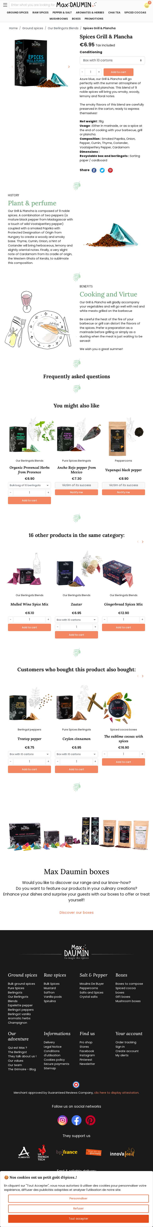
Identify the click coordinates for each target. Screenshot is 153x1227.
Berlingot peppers (21, 1010)
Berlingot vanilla (19, 1014)
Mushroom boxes (128, 1001)
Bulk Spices (52, 984)
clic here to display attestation (116, 1093)
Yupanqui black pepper (123, 470)
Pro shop (86, 1042)
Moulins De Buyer (92, 984)
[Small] (76, 485)
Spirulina (50, 1001)
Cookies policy (54, 1060)
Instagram (87, 1055)
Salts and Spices (91, 993)
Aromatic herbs (19, 1018)
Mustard (50, 988)
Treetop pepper (29, 739)
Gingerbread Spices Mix (123, 604)
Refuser (78, 1208)
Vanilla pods (53, 997)
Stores (84, 1047)
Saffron (49, 993)
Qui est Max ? (17, 1048)
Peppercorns (89, 988)
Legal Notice (53, 1047)
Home (13, 28)
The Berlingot (17, 1052)
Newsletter (87, 1064)
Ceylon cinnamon (77, 739)
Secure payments (56, 1064)
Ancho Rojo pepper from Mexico (76, 469)
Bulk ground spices (21, 984)
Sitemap (50, 1068)
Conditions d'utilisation (52, 1053)
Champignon (17, 1023)
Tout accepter (78, 1219)
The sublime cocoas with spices (123, 738)
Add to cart (118, 72)
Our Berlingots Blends (63, 28)
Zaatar (76, 604)
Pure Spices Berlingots (16, 990)
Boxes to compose (129, 984)
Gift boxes (123, 997)
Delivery (49, 1042)
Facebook (87, 1051)
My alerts (122, 1055)
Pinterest (86, 1060)
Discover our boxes (77, 912)
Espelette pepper (20, 1005)
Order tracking (126, 1042)
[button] (147, 5)
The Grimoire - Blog (22, 1069)
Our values (15, 1061)
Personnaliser (78, 1198)
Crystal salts (89, 997)
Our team (15, 1065)
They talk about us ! (22, 1056)
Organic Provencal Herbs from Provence (30, 469)
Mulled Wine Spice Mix (29, 604)
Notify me (76, 492)
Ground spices (32, 28)
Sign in (120, 1047)
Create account (127, 1051)
